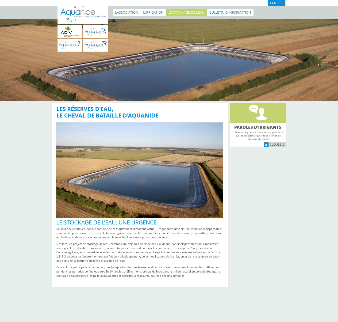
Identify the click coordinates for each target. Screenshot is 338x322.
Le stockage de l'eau (186, 12)
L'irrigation (153, 12)
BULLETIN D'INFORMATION (230, 12)
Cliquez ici (277, 145)
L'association (126, 12)
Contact (276, 3)
